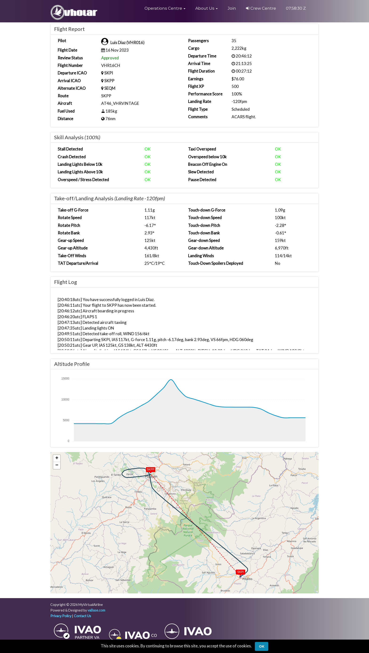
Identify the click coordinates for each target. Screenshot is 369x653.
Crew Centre (261, 8)
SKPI (108, 72)
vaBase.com (96, 610)
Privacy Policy (60, 616)
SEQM (109, 88)
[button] (165, 8)
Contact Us (82, 616)
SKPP (109, 80)
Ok (261, 646)
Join (232, 8)
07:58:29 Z (296, 8)
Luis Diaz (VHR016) (127, 42)
